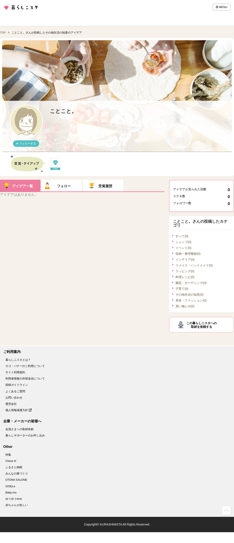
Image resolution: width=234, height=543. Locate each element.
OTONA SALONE (16, 479)
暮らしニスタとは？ (18, 359)
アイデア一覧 (22, 186)
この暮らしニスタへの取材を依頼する (201, 324)
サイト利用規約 (15, 372)
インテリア (185, 259)
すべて (182, 236)
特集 (8, 454)
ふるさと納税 (13, 467)
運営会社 (11, 403)
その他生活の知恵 (189, 294)
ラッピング (185, 271)
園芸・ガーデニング (191, 283)
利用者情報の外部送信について (25, 378)
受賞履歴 (105, 186)
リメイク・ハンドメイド (194, 265)
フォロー (64, 186)
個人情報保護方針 (18, 410)
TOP (3, 32)
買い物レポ (185, 306)
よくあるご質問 (15, 391)
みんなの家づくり (16, 473)
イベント (183, 248)
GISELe (10, 486)
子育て (182, 288)
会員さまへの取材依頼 (19, 429)
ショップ (183, 242)
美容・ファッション (191, 300)
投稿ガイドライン (16, 384)
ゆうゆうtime (13, 498)
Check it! (10, 461)
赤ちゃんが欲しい (16, 505)
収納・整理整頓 (188, 253)
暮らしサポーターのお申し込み (25, 435)
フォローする (27, 143)
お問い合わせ (13, 397)
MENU (221, 7)
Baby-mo (10, 492)
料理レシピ (185, 277)
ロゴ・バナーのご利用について (25, 366)
